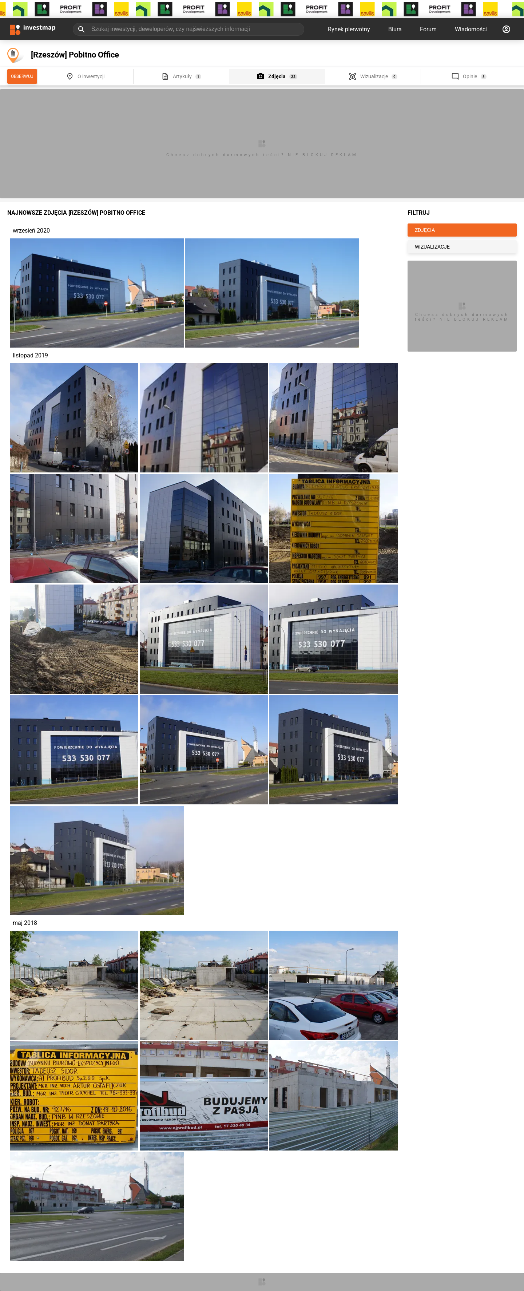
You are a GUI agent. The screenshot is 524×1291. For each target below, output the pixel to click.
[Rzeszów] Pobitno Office (75, 54)
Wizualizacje (374, 76)
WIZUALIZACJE (432, 247)
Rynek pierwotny (349, 29)
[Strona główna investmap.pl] (32, 29)
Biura (395, 29)
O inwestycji (91, 76)
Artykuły (182, 76)
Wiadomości (471, 29)
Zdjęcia (277, 76)
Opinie (470, 76)
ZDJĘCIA (425, 230)
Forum (428, 29)
